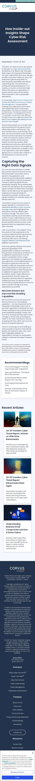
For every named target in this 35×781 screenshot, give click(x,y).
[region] (17, 765)
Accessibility (17, 724)
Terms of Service (17, 713)
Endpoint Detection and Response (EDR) (16, 241)
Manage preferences (17, 772)
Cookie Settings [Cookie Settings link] (17, 721)
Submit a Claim (23, 2)
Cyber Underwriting (17, 684)
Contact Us (17, 732)
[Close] (33, 753)
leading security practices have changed (17, 120)
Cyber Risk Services (17, 680)
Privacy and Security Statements (17, 717)
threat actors (12, 117)
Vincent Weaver (7, 62)
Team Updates (17, 710)
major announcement (21, 69)
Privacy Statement (10, 763)
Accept (17, 777)
